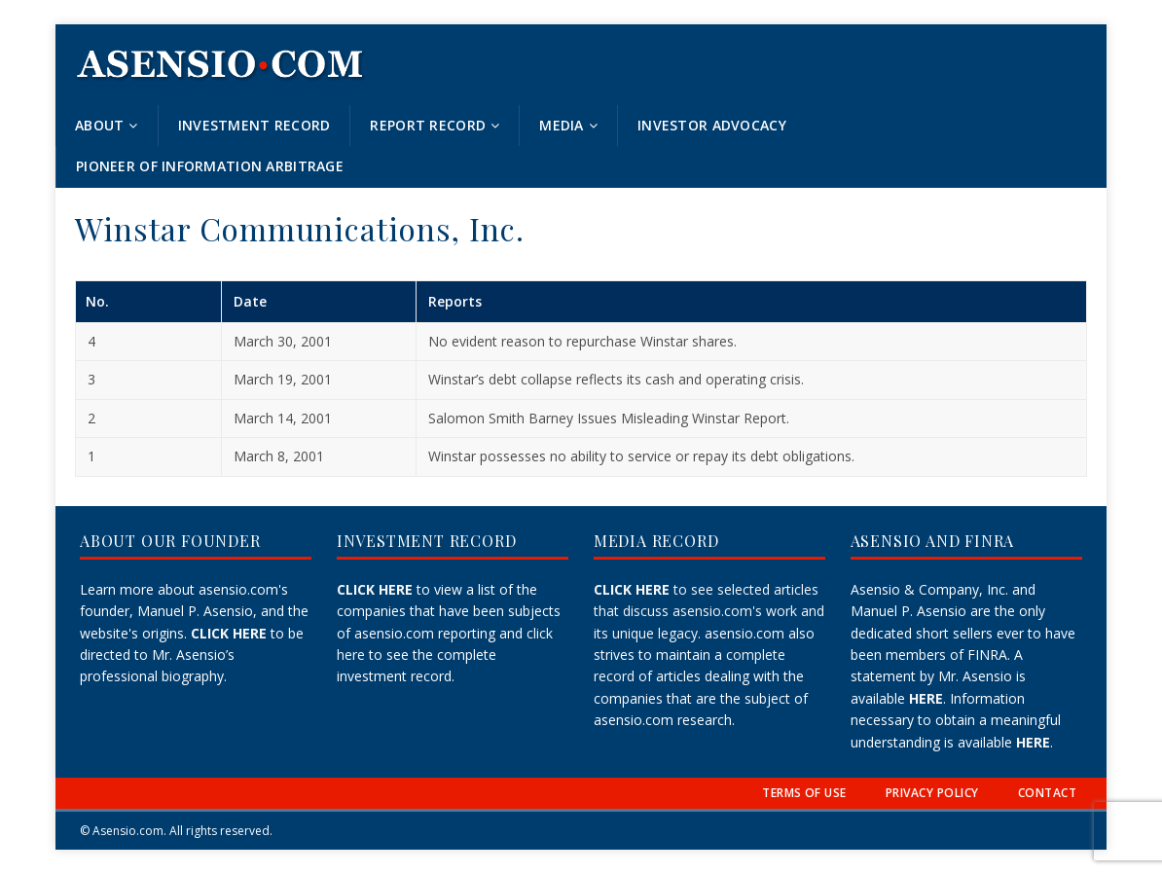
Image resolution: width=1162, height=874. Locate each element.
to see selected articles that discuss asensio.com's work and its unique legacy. (709, 611)
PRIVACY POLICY (932, 792)
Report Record (428, 125)
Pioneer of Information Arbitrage (210, 166)
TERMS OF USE (804, 792)
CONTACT (1047, 792)
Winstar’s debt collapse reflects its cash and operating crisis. (616, 379)
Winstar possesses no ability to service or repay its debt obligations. (641, 456)
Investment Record (254, 125)
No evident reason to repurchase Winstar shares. (582, 341)
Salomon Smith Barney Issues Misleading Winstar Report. (608, 418)
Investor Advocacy (711, 125)
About (99, 125)
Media (561, 125)
